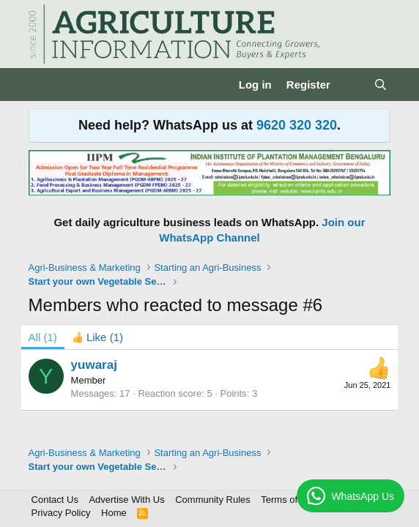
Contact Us (54, 499)
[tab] (97, 337)
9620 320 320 (296, 125)
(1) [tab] (43, 337)
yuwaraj (94, 365)
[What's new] (352, 84)
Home (114, 512)
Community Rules (213, 499)
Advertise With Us (126, 499)
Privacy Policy (61, 512)
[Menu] (41, 85)
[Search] (380, 84)
